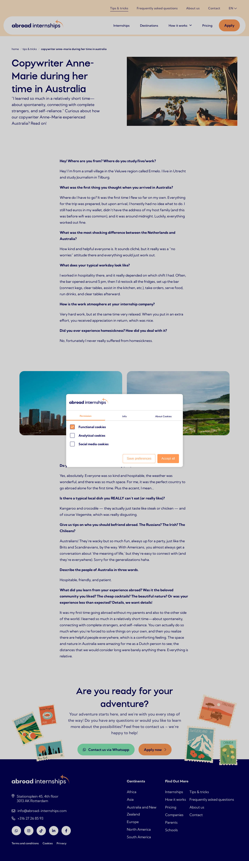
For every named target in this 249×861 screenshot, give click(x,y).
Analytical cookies (92, 435)
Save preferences (139, 458)
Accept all (168, 458)
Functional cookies (92, 427)
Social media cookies (94, 444)
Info (124, 416)
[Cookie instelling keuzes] (124, 430)
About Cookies (163, 416)
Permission (85, 415)
